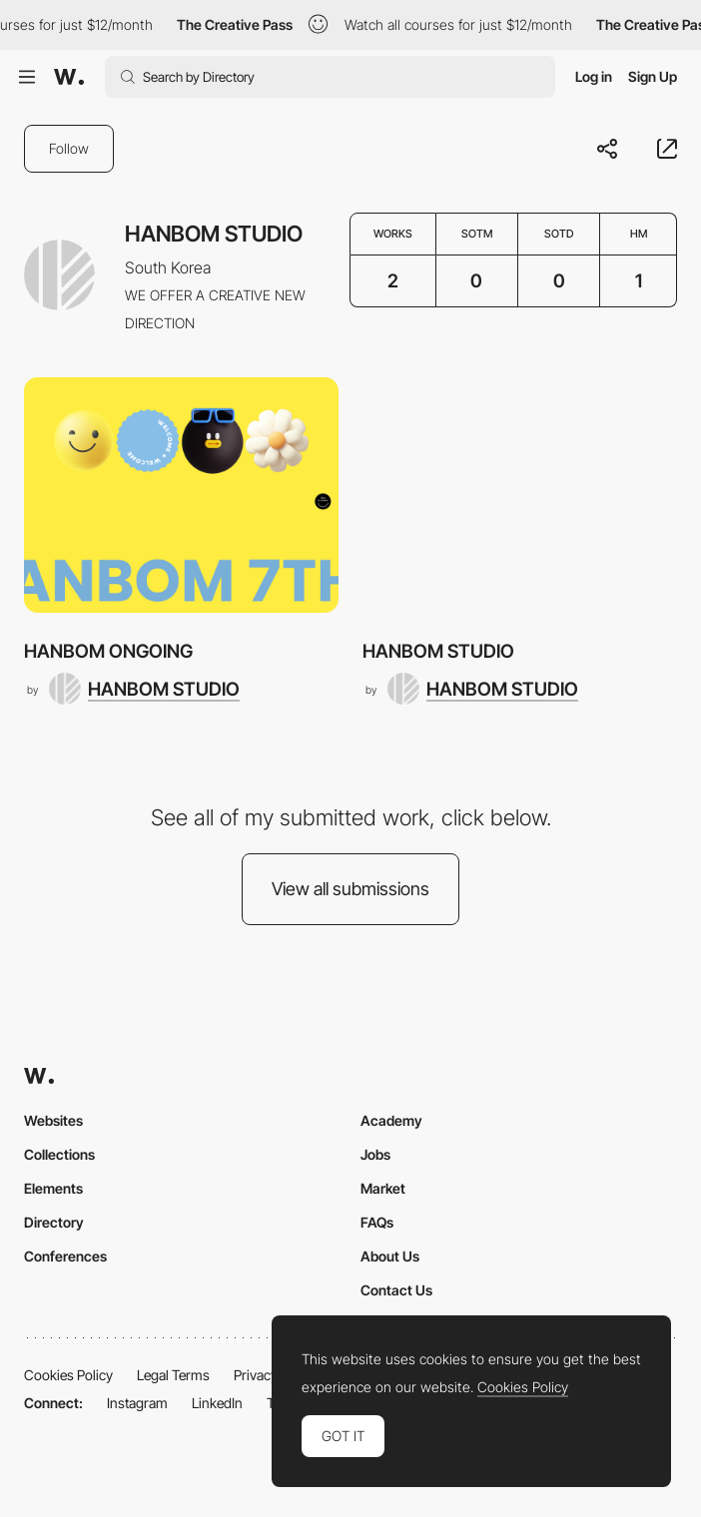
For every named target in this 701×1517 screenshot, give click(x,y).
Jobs (375, 1154)
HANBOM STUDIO (438, 651)
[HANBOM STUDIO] (144, 689)
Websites (53, 1120)
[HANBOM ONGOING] (181, 495)
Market (382, 1188)
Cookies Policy (68, 1374)
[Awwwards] (69, 77)
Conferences (65, 1256)
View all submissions (350, 888)
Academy (391, 1120)
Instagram (137, 1402)
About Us (389, 1256)
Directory (54, 1222)
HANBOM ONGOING (108, 651)
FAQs (376, 1222)
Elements (53, 1188)
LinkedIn (217, 1402)
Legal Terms (173, 1374)
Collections (59, 1154)
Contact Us (396, 1289)
